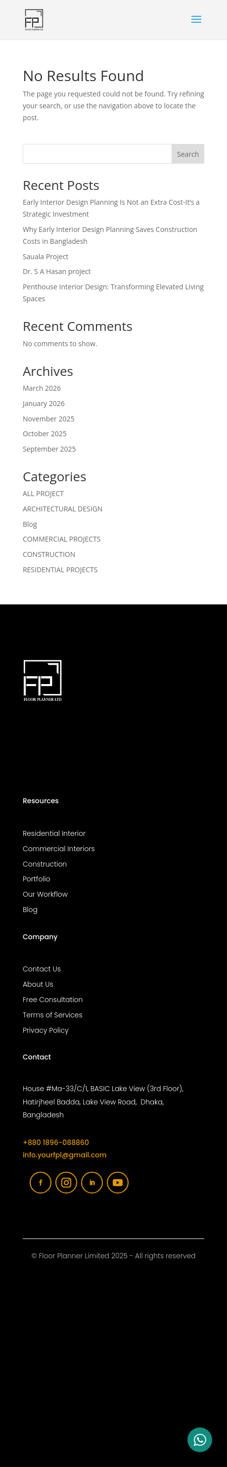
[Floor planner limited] (113, 1386)
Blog (30, 524)
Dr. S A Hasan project (57, 271)
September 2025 (49, 449)
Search (188, 154)
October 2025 (45, 433)
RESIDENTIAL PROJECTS (60, 569)
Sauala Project (45, 256)
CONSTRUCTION (49, 554)
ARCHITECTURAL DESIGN (62, 508)
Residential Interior (54, 833)
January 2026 (44, 403)
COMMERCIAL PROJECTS (62, 539)
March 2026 (42, 388)
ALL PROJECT (43, 493)
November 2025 (49, 418)
